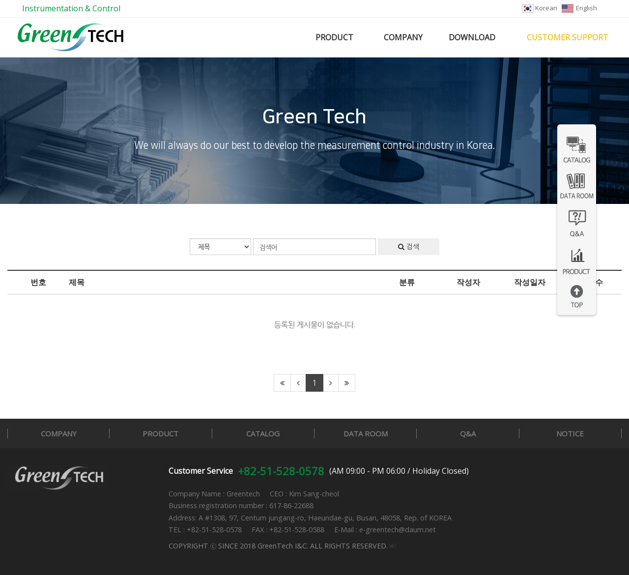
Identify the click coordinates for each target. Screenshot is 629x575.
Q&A (468, 433)
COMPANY (403, 37)
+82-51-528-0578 (281, 470)
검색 (408, 246)
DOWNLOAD (472, 37)
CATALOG (263, 433)
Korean (539, 7)
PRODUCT (334, 37)
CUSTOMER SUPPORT (567, 37)
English (579, 7)
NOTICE (570, 433)
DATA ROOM (365, 433)
